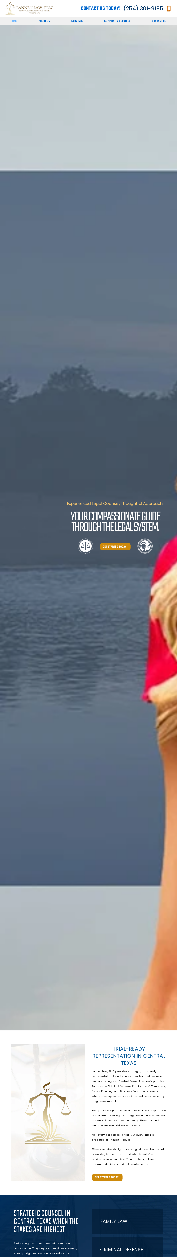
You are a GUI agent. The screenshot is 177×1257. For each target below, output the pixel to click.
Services (77, 21)
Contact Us (159, 21)
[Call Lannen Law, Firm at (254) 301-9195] (168, 8)
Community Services (117, 21)
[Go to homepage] (30, 8)
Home (14, 21)
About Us (44, 21)
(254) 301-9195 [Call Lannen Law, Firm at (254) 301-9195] (143, 8)
